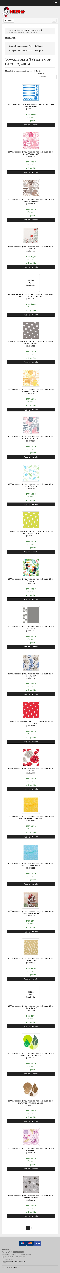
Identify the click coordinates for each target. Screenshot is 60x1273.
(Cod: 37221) (31, 998)
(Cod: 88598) (31, 476)
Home (9, 30)
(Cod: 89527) (31, 903)
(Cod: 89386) (31, 856)
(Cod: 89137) (31, 666)
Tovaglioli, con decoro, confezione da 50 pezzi (26, 50)
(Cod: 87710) (31, 1046)
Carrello (8, 21)
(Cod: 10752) (31, 524)
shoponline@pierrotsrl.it (15, 1261)
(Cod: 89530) (31, 951)
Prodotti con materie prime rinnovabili (28, 30)
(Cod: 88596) (31, 192)
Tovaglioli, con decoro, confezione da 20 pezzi (26, 46)
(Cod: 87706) (31, 1093)
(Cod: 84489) (31, 97)
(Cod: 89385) (31, 809)
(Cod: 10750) (31, 334)
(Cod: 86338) (31, 761)
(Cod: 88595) (31, 382)
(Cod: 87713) (31, 619)
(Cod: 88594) (31, 144)
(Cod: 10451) (31, 714)
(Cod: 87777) (31, 571)
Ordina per (41, 73)
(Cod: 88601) (31, 1188)
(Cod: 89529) (31, 239)
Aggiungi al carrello (31, 125)
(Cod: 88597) (31, 429)
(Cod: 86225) (31, 1141)
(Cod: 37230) (31, 287)
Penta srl (16, 1267)
